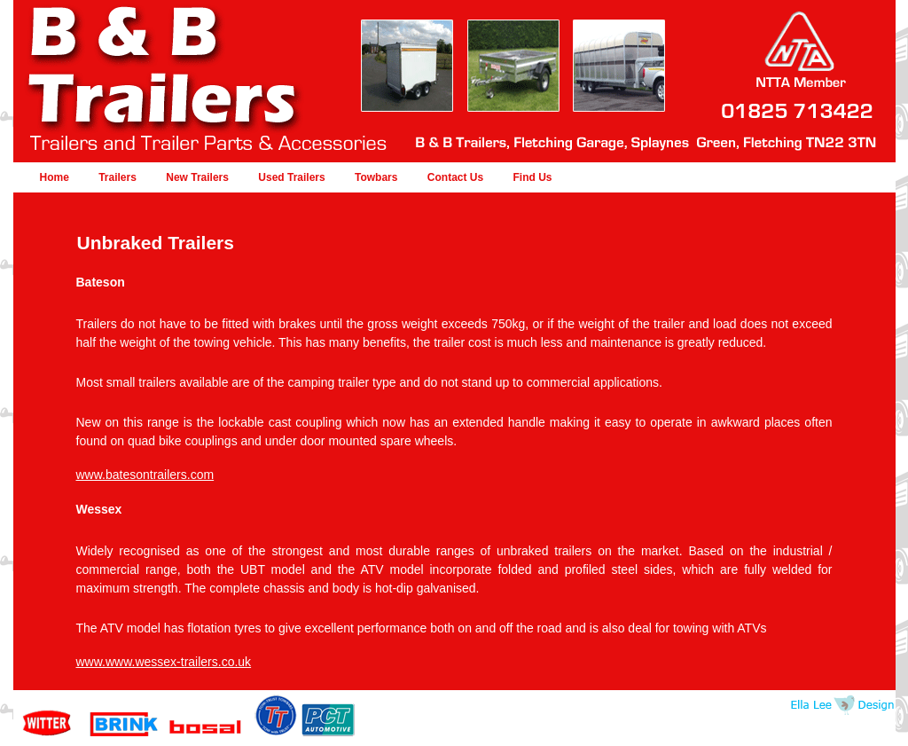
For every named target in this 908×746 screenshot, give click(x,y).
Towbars (376, 177)
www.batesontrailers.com (145, 474)
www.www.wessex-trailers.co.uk (164, 662)
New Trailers (197, 177)
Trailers (117, 177)
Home (54, 177)
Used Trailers (291, 177)
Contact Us (455, 177)
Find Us (532, 177)
